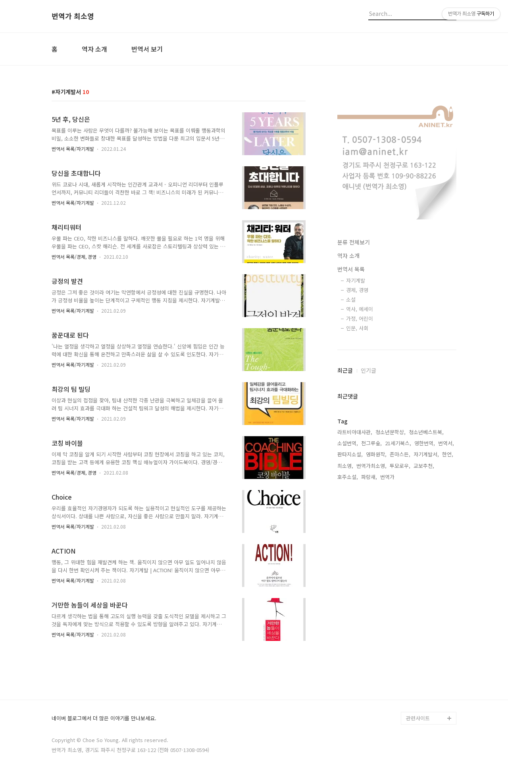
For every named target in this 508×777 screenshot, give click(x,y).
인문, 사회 (357, 328)
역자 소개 (94, 48)
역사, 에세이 (359, 309)
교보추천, (424, 465)
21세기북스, (398, 443)
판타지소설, (350, 454)
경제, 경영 (357, 290)
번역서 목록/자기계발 (73, 148)
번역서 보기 (147, 48)
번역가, (388, 477)
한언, (447, 454)
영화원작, (376, 454)
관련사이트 (418, 718)
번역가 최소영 (73, 16)
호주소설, (347, 477)
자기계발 (355, 280)
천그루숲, (371, 443)
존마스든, (400, 454)
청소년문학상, (390, 432)
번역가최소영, (371, 465)
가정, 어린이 (359, 318)
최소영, (345, 465)
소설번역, (347, 443)
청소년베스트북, (426, 432)
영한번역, (424, 443)
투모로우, (400, 465)
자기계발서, (426, 454)
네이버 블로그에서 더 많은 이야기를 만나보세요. (104, 718)
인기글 (368, 370)
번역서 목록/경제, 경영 (74, 256)
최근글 (345, 370)
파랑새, (369, 477)
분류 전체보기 (353, 242)
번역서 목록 (351, 269)
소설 (351, 299)
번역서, (446, 443)
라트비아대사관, (354, 432)
